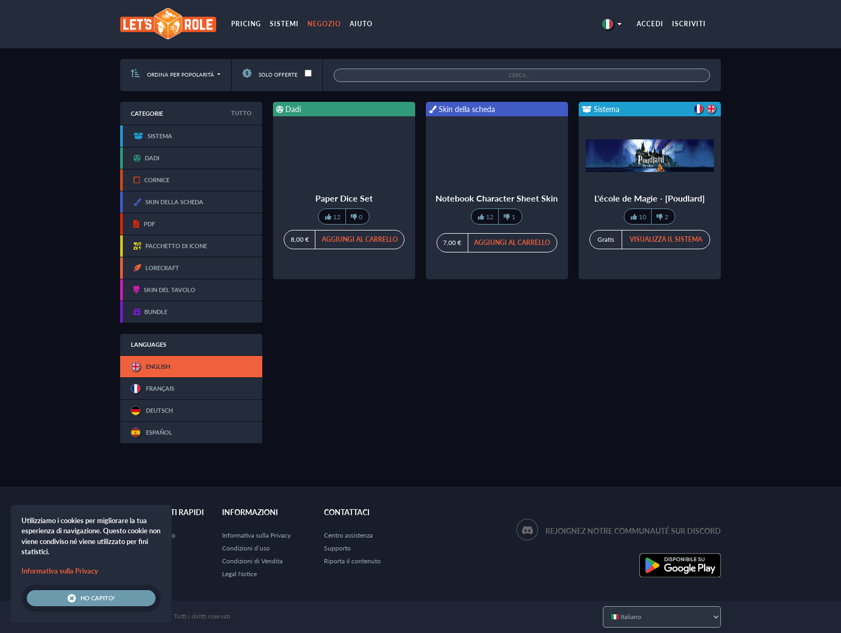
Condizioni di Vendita (252, 561)
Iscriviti (689, 24)
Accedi (650, 24)
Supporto (337, 548)
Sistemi (284, 24)
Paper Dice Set (344, 198)
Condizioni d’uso (246, 548)
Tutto (241, 112)
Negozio (324, 24)
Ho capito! (91, 598)
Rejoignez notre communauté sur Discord (633, 530)
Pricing (246, 24)
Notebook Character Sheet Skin (497, 198)
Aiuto (361, 24)
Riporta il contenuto (352, 561)
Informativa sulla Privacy (256, 535)
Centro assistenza (348, 535)
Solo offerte (270, 74)
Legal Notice (239, 574)
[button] (612, 24)
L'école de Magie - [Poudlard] (649, 198)
